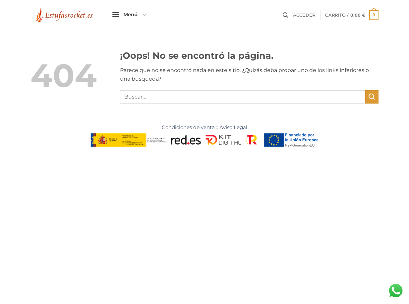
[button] (129, 15)
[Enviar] (372, 97)
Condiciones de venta (188, 127)
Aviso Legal (233, 127)
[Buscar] (285, 15)
